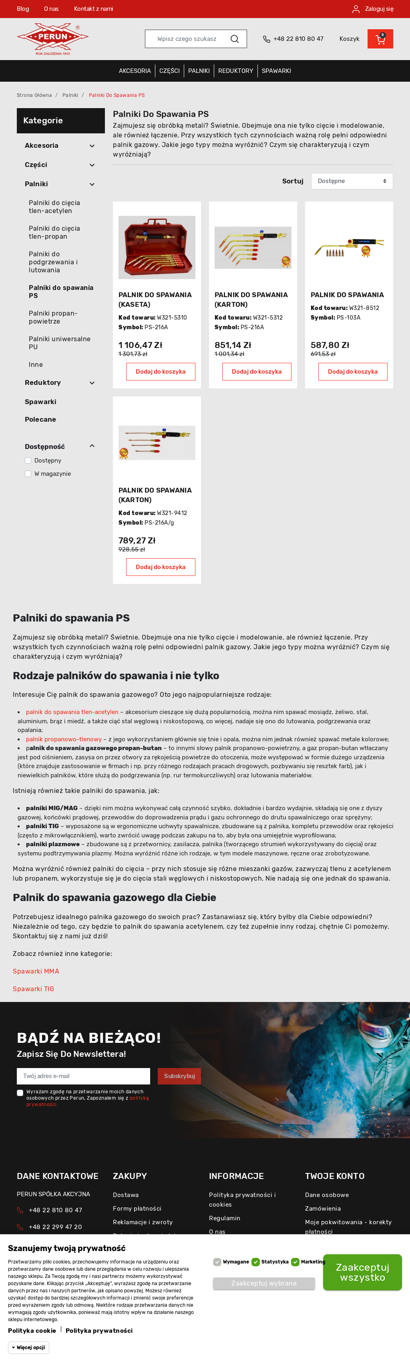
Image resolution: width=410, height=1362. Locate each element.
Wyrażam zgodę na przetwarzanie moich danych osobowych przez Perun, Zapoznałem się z (87, 1098)
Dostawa (126, 1195)
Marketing (313, 1262)
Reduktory (43, 382)
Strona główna (34, 95)
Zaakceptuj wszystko (363, 1272)
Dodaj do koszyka (161, 371)
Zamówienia (323, 1208)
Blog (23, 8)
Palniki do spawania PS (61, 292)
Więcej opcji (31, 1347)
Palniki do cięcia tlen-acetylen (54, 207)
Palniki (70, 95)
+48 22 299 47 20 (55, 1227)
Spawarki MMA (36, 971)
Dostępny (47, 460)
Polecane (40, 419)
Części (36, 165)
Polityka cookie (32, 1330)
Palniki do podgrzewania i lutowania (53, 262)
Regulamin (225, 1218)
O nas (51, 8)
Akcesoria (41, 145)
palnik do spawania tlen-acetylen (72, 712)
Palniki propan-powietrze (53, 317)
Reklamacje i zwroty (143, 1222)
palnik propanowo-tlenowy (64, 739)
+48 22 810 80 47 (55, 1210)
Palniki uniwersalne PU (60, 343)
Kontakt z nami (93, 8)
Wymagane (236, 1262)
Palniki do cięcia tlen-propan (54, 232)
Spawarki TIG (33, 989)
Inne (36, 364)
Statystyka (275, 1262)
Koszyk (350, 38)
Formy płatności (137, 1208)
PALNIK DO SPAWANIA (347, 295)
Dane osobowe (327, 1195)
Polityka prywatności (99, 1330)
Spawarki (40, 402)
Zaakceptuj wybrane (264, 1283)
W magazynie (52, 473)
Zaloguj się (372, 9)
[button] (380, 38)
